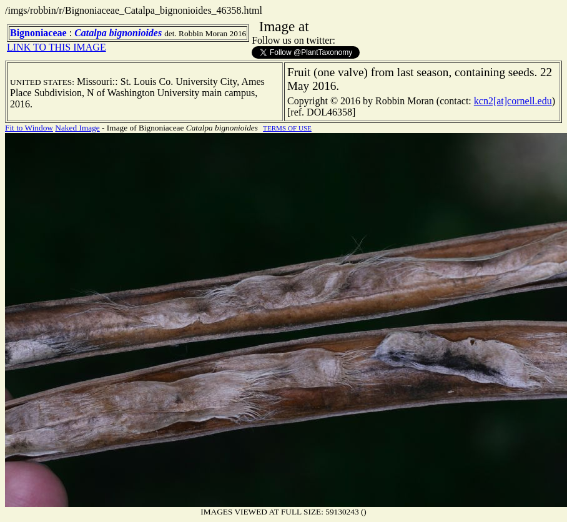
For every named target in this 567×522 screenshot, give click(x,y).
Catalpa (90, 32)
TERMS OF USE (287, 128)
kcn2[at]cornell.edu (513, 101)
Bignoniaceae (38, 32)
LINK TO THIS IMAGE (56, 47)
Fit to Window (29, 127)
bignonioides (135, 32)
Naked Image (77, 127)
